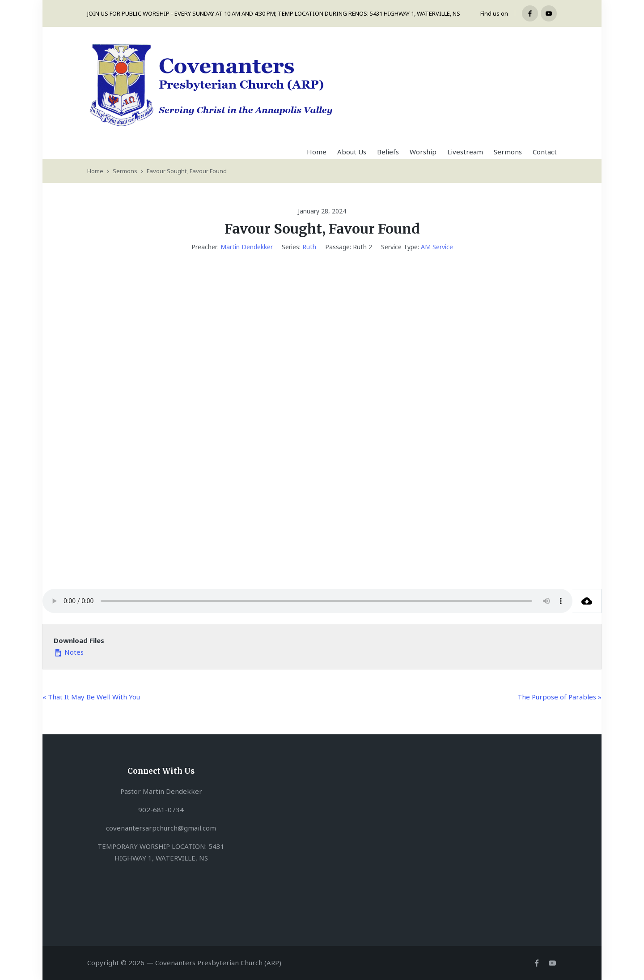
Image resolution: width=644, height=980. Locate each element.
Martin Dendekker (246, 247)
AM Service (437, 247)
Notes (69, 651)
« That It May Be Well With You (91, 696)
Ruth (309, 247)
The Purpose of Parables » (559, 696)
